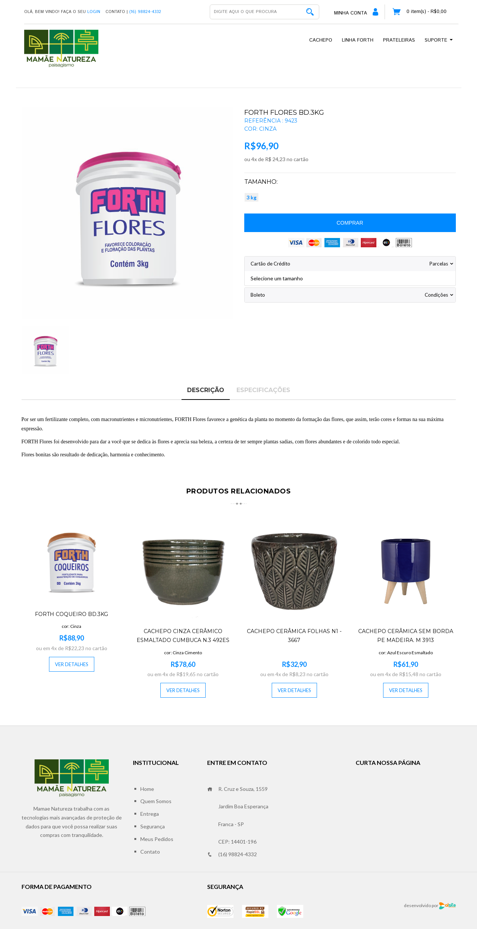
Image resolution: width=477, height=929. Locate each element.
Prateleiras (399, 40)
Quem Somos (155, 801)
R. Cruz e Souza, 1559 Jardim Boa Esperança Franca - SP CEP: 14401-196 (237, 815)
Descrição (205, 390)
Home (147, 789)
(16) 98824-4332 (232, 854)
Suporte (439, 40)
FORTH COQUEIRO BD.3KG (71, 614)
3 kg (251, 197)
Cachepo (320, 40)
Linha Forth (357, 40)
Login (93, 12)
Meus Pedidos (156, 839)
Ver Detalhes (71, 664)
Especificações (263, 390)
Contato (150, 851)
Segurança (152, 826)
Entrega (149, 814)
